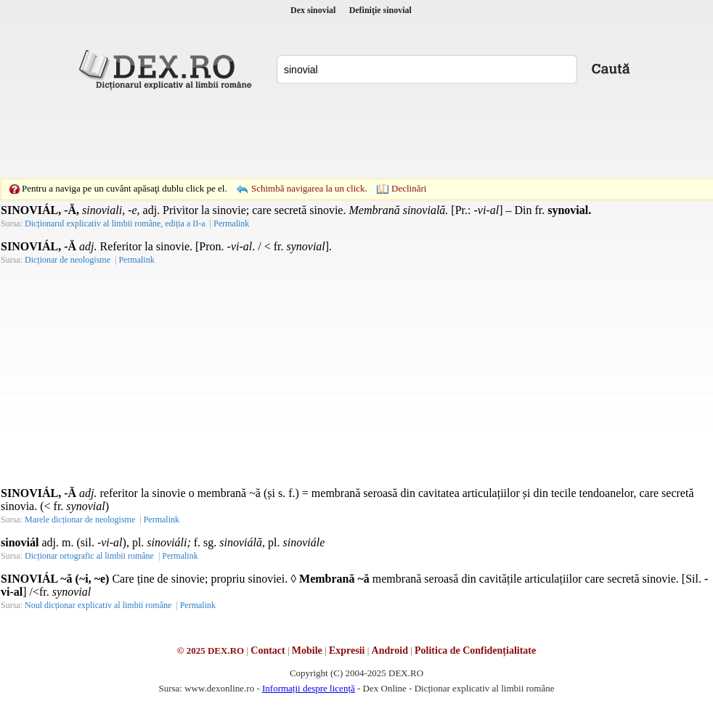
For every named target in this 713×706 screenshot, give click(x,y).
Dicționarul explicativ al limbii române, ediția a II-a (115, 223)
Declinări (408, 188)
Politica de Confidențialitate (475, 650)
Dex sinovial (312, 10)
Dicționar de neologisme (67, 260)
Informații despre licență (308, 688)
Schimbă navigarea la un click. (309, 188)
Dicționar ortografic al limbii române (89, 556)
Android (390, 650)
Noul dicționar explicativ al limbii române (98, 605)
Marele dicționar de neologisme (80, 519)
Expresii (347, 650)
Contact (267, 650)
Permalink (231, 223)
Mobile (307, 650)
